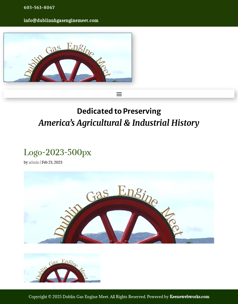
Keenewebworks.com (189, 296)
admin (34, 162)
